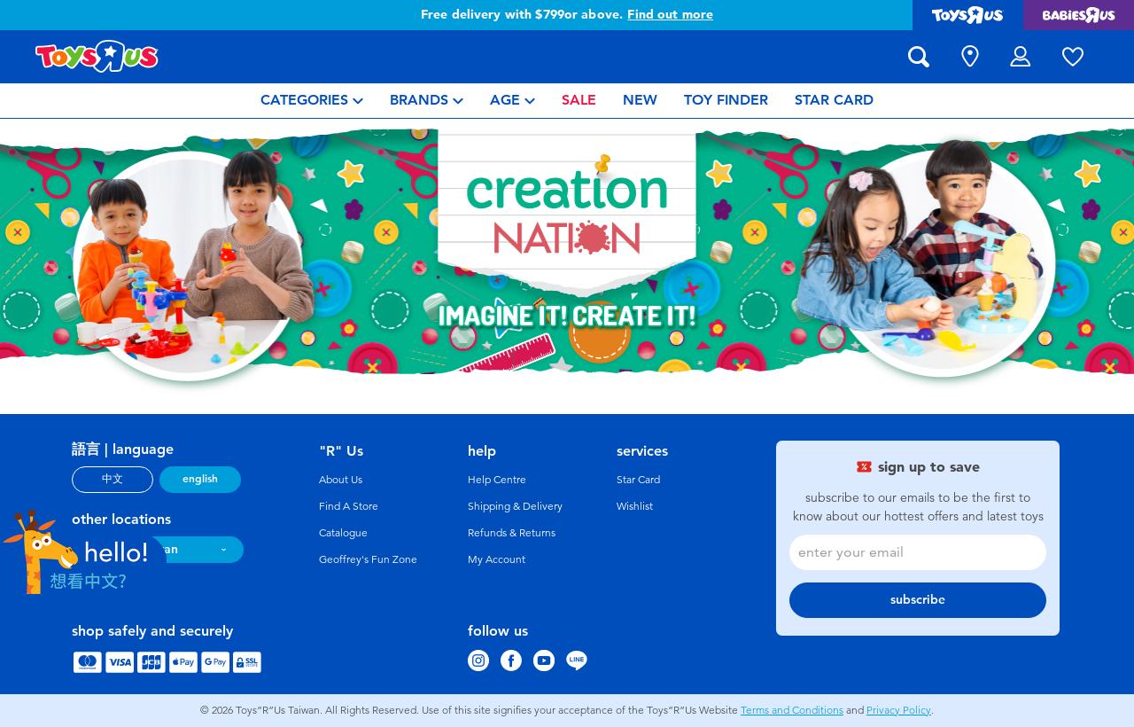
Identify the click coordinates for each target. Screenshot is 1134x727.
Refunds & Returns (511, 533)
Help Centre (497, 479)
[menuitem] (312, 100)
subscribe (917, 599)
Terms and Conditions (792, 710)
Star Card (638, 479)
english (200, 479)
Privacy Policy (898, 710)
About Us (340, 479)
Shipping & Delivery (515, 506)
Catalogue (343, 533)
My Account (496, 559)
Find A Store (348, 506)
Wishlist (635, 506)
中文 (112, 479)
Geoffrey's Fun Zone (368, 559)
